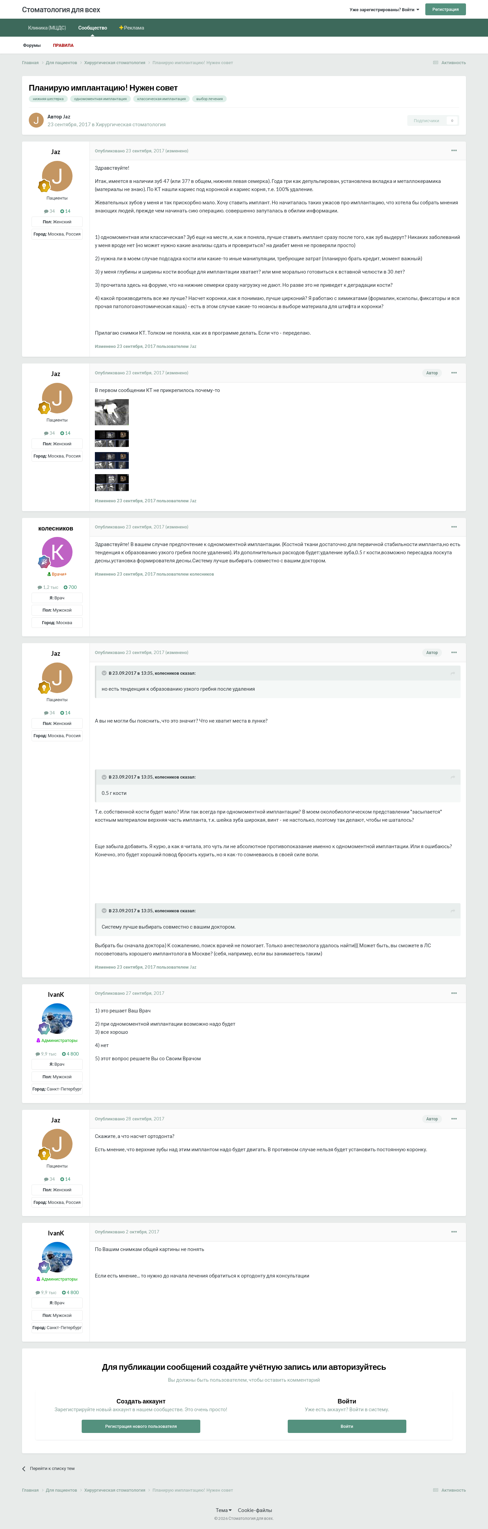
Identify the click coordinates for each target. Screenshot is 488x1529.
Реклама (133, 27)
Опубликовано (129, 150)
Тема (224, 1510)
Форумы (32, 45)
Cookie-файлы (255, 1510)
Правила (63, 45)
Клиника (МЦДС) (47, 27)
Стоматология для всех (61, 9)
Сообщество (92, 30)
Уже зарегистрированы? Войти (384, 9)
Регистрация (445, 9)
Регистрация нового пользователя (141, 1426)
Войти (347, 1426)
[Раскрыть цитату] (105, 673)
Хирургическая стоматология (131, 124)
